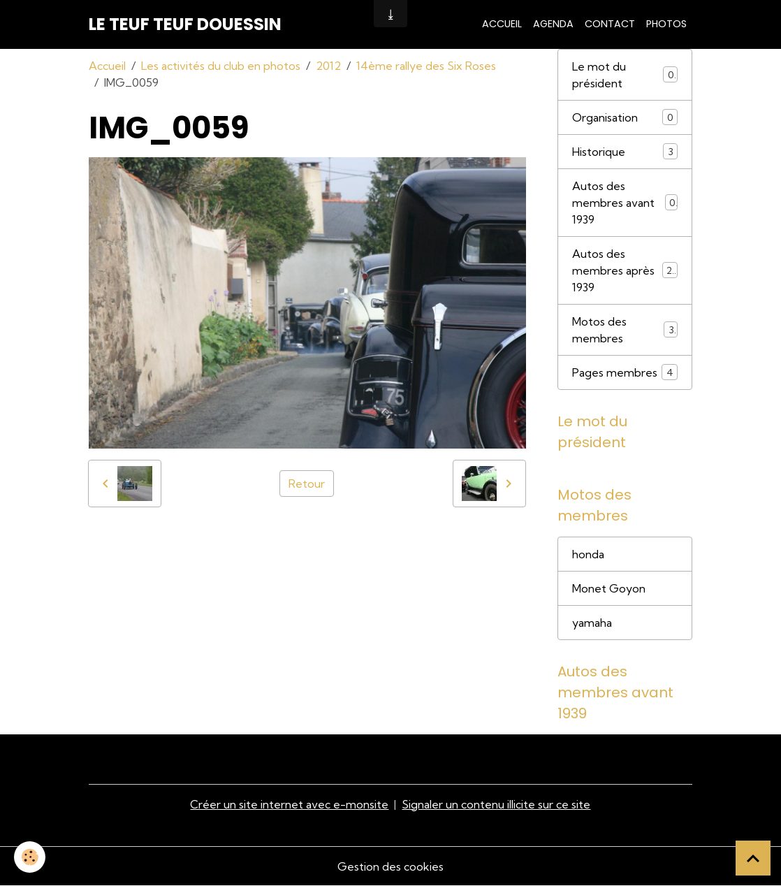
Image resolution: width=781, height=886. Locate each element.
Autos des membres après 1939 (625, 270)
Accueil (502, 24)
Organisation (625, 117)
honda (588, 554)
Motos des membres (625, 329)
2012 (328, 66)
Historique (625, 151)
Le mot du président (625, 74)
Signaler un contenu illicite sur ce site (496, 804)
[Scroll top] (753, 858)
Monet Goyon (608, 588)
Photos (666, 24)
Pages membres (625, 372)
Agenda (553, 24)
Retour (307, 484)
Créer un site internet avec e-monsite (289, 804)
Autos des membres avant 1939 (625, 202)
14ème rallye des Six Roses (426, 66)
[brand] (185, 24)
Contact (610, 24)
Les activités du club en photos (220, 66)
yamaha (592, 623)
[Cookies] (29, 857)
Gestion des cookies (390, 866)
